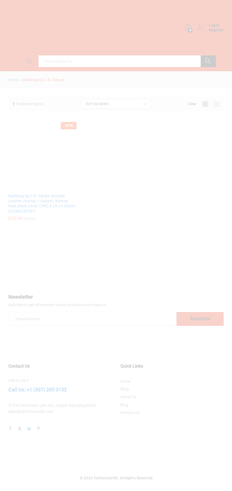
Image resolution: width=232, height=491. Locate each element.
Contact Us (129, 412)
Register (216, 30)
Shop (124, 389)
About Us (128, 397)
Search (208, 61)
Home (13, 80)
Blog (124, 405)
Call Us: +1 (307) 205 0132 (37, 390)
